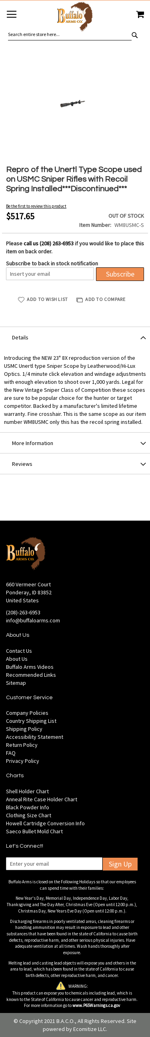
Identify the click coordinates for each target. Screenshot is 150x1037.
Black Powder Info (27, 807)
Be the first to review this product (36, 206)
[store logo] (75, 18)
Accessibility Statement (34, 736)
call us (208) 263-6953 (49, 243)
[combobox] (70, 34)
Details (20, 337)
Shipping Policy (24, 728)
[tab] (75, 337)
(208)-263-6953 (23, 612)
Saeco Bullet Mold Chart (34, 831)
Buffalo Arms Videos (30, 666)
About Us (17, 658)
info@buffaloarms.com (33, 620)
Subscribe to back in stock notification (52, 263)
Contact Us (19, 650)
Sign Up (120, 864)
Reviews (22, 463)
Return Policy (22, 744)
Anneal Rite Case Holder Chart (41, 799)
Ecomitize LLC (89, 1029)
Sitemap (16, 682)
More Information (32, 443)
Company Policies (27, 712)
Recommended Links (31, 674)
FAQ (11, 752)
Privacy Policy (22, 760)
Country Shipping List (31, 720)
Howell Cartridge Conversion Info (45, 823)
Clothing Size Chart (28, 815)
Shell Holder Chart (27, 791)
